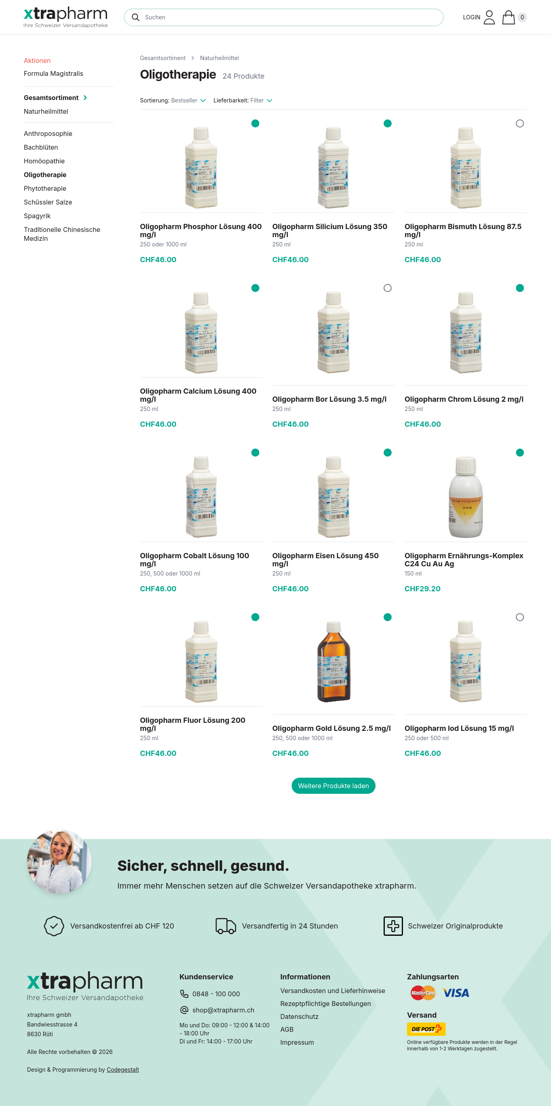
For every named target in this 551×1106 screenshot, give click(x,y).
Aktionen (37, 60)
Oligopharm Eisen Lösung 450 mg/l (325, 559)
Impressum (297, 1042)
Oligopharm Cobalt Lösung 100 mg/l (194, 559)
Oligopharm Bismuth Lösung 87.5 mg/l (463, 230)
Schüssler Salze (48, 202)
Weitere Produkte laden (333, 786)
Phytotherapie (45, 188)
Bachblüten (41, 147)
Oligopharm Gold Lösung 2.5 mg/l (331, 728)
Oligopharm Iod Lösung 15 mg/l (459, 728)
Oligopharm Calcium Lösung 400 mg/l (198, 395)
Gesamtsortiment (163, 57)
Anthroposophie (48, 133)
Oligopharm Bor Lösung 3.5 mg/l (329, 399)
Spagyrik (37, 216)
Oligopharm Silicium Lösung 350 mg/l (329, 230)
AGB (287, 1029)
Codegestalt (122, 1069)
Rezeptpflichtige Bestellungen (325, 1004)
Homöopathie (44, 161)
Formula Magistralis (53, 73)
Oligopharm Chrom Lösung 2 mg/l (464, 399)
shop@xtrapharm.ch (223, 1010)
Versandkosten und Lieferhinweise (332, 991)
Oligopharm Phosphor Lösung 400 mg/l (201, 230)
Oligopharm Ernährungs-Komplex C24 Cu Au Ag (464, 559)
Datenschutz (299, 1016)
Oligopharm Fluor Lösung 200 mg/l (192, 724)
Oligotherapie (45, 175)
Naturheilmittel (219, 57)
